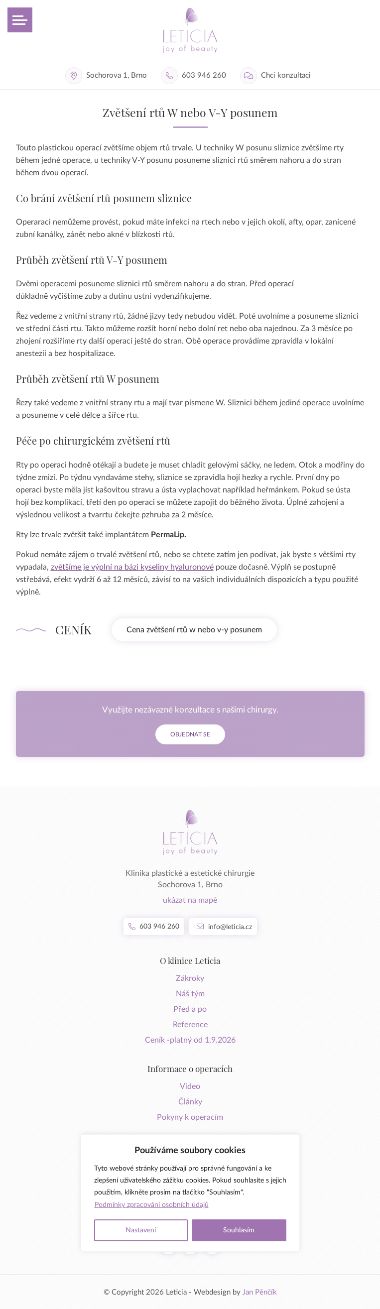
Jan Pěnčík (260, 1292)
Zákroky (190, 978)
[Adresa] (108, 76)
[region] (190, 1193)
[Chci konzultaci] (277, 76)
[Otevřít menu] (19, 19)
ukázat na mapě (190, 900)
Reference (190, 1025)
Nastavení (141, 1230)
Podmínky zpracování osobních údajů (152, 1204)
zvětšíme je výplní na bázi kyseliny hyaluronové (132, 567)
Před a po (190, 1009)
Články (190, 1102)
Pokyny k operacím (190, 1117)
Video (190, 1086)
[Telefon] (195, 76)
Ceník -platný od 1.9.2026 (190, 1040)
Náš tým (190, 994)
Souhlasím (238, 1230)
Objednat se (190, 734)
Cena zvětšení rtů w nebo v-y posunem (194, 630)
